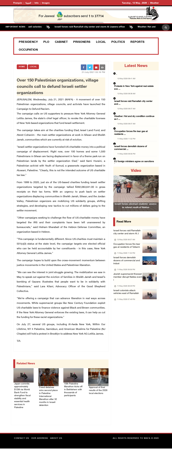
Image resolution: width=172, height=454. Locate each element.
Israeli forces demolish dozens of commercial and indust (126, 272)
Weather (154, 3)
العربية (28, 3)
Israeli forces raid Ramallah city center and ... (134, 93)
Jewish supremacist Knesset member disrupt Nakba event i (127, 290)
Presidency (28, 42)
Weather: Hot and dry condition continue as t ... (135, 103)
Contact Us (21, 444)
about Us (56, 444)
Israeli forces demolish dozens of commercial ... (135, 122)
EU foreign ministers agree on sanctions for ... (135, 132)
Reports (137, 42)
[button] (116, 189)
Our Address (39, 444)
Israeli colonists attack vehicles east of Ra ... (134, 154)
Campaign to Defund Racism (33, 107)
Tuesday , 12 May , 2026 (134, 3)
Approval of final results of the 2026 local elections (98, 392)
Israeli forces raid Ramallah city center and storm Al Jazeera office (92, 27)
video (136, 171)
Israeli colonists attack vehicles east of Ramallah (127, 307)
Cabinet (61, 42)
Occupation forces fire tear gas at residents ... (135, 113)
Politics (118, 42)
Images (46, 3)
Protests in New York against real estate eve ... (135, 84)
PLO (46, 42)
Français (17, 3)
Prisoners (82, 42)
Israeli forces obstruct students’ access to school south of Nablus (135, 210)
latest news (135, 66)
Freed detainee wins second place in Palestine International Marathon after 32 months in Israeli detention (48, 399)
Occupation (28, 50)
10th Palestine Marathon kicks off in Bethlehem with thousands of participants (73, 390)
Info (37, 3)
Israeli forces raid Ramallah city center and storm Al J (127, 235)
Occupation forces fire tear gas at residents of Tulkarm (126, 253)
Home (22, 67)
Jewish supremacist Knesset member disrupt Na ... (135, 145)
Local (101, 42)
